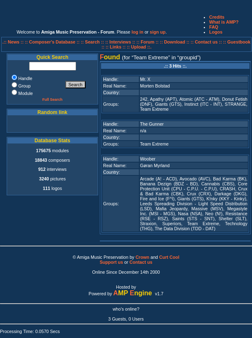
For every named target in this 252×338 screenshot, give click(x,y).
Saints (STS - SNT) (193, 218)
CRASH (227, 188)
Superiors (171, 223)
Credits (217, 17)
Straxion (148, 223)
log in (137, 31)
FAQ (213, 26)
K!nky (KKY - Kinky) (227, 198)
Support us (111, 262)
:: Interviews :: (120, 41)
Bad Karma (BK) (229, 178)
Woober (148, 158)
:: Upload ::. (139, 46)
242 (144, 99)
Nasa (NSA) (190, 213)
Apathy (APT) (163, 99)
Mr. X (145, 79)
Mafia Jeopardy (171, 208)
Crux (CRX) (199, 193)
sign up (158, 31)
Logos (215, 31)
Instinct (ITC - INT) (203, 104)
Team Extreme (154, 109)
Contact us (140, 262)
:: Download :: (175, 41)
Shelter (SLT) (232, 218)
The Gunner (152, 124)
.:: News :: (13, 41)
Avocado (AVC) (195, 178)
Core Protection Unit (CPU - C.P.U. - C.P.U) (193, 186)
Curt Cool (169, 257)
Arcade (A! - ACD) (158, 178)
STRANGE (236, 104)
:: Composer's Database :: (53, 41)
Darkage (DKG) (230, 193)
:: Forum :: (148, 41)
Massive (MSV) (207, 208)
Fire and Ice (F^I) (157, 198)
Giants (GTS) (168, 104)
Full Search (52, 99)
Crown (142, 257)
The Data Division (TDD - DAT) (185, 228)
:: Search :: (93, 41)
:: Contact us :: (206, 41)
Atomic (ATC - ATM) (199, 99)
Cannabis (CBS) (218, 183)
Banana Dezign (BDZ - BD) (169, 183)
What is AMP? (224, 21)
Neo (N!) (213, 213)
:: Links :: (116, 46)
